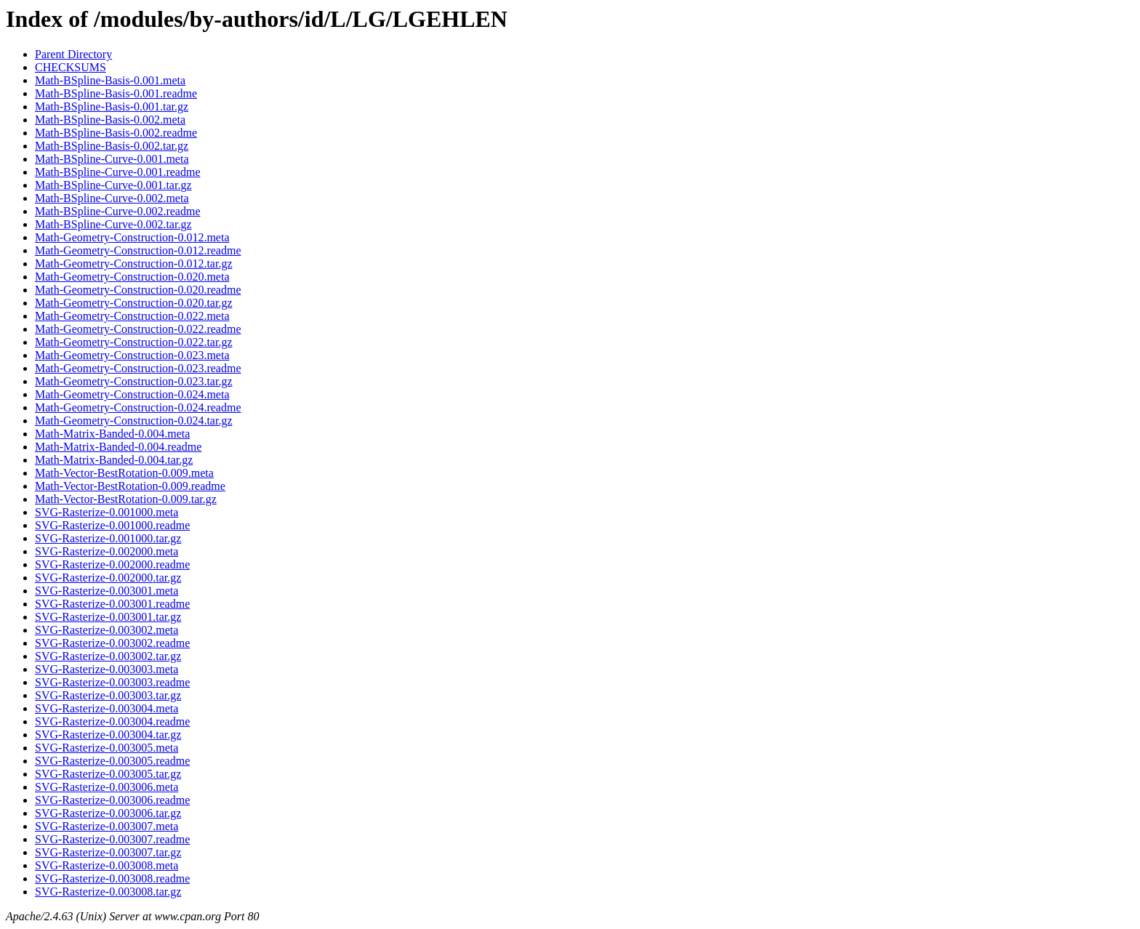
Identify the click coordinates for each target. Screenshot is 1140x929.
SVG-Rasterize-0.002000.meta (106, 551)
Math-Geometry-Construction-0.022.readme (138, 329)
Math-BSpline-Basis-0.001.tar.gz (111, 106)
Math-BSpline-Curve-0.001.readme (118, 172)
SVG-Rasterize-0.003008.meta (106, 865)
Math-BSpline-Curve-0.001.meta (112, 159)
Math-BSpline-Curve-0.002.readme (118, 211)
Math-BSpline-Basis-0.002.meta (110, 119)
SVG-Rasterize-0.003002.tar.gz (108, 656)
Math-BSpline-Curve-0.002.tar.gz (113, 224)
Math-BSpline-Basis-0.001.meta (110, 80)
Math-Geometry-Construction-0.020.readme (138, 289)
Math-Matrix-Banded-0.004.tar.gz (114, 460)
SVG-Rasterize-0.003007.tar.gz (108, 852)
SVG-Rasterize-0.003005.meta (106, 747)
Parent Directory (73, 54)
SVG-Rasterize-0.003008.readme (112, 878)
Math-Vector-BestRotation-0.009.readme (130, 486)
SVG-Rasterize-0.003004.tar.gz (108, 734)
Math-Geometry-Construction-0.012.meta (132, 237)
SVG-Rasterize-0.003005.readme (112, 761)
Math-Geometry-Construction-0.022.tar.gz (134, 342)
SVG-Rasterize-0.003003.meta (106, 669)
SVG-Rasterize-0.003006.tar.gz (108, 813)
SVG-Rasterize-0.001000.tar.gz (108, 538)
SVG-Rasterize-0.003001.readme (112, 604)
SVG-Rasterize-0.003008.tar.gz (108, 891)
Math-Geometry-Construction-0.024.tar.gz (134, 420)
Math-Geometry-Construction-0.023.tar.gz (134, 381)
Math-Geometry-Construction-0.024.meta (132, 394)
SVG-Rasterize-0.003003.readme (112, 682)
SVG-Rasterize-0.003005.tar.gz (108, 774)
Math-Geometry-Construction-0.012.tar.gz (134, 263)
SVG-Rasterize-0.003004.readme (112, 721)
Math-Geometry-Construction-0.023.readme (138, 368)
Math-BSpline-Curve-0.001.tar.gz (113, 185)
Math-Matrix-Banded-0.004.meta (112, 433)
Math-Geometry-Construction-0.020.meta (132, 276)
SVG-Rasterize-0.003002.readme (112, 643)
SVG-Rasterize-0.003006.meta (106, 787)
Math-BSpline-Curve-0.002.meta (112, 198)
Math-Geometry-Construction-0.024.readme (138, 407)
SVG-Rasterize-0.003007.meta (106, 826)
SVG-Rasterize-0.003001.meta (106, 590)
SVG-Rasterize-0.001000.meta (106, 512)
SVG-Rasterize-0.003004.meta (106, 708)
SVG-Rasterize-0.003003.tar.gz (108, 695)
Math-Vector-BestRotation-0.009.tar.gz (126, 499)
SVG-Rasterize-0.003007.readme (112, 839)
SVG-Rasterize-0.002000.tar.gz (108, 577)
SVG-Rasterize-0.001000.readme (112, 525)
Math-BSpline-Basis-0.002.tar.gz (111, 146)
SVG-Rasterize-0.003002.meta (106, 630)
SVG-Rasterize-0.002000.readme (112, 564)
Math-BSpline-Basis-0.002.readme (116, 132)
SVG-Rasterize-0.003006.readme (112, 800)
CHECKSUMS (70, 67)
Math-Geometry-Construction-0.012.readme (138, 250)
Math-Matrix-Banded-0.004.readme (118, 447)
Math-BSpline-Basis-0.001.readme (116, 93)
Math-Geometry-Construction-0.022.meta (132, 316)
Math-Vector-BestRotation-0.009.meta (124, 473)
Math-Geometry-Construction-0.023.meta (132, 355)
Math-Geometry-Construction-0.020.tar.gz (134, 303)
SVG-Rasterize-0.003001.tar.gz (108, 617)
